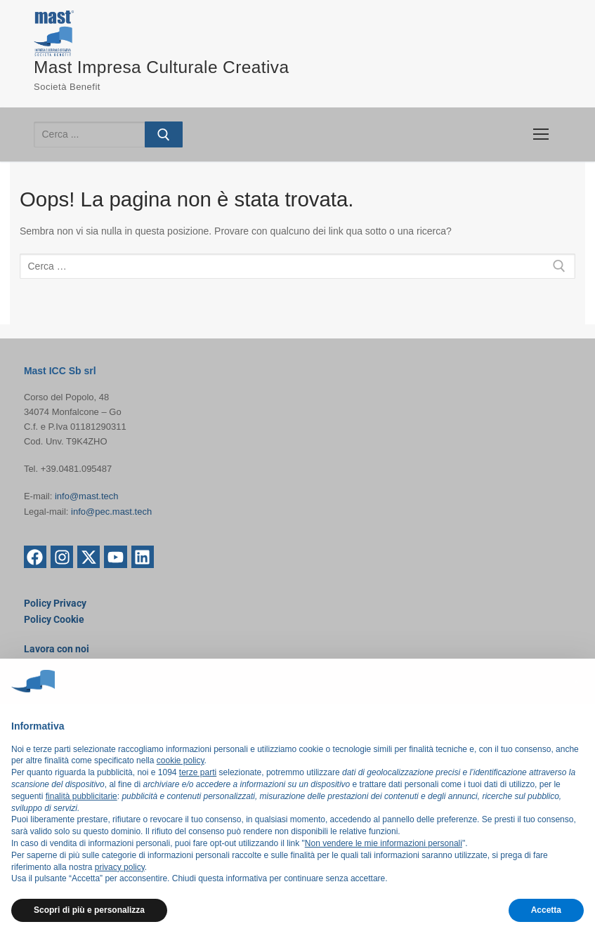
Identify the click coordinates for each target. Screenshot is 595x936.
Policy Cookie (54, 618)
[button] (576, 681)
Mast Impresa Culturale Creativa (164, 67)
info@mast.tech (87, 496)
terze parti (197, 772)
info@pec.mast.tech (111, 511)
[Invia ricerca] (164, 134)
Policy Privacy (55, 603)
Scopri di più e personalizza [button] (89, 910)
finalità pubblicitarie (81, 796)
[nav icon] (541, 134)
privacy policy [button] (120, 867)
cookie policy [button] (180, 760)
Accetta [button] (546, 910)
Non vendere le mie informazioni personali (383, 843)
